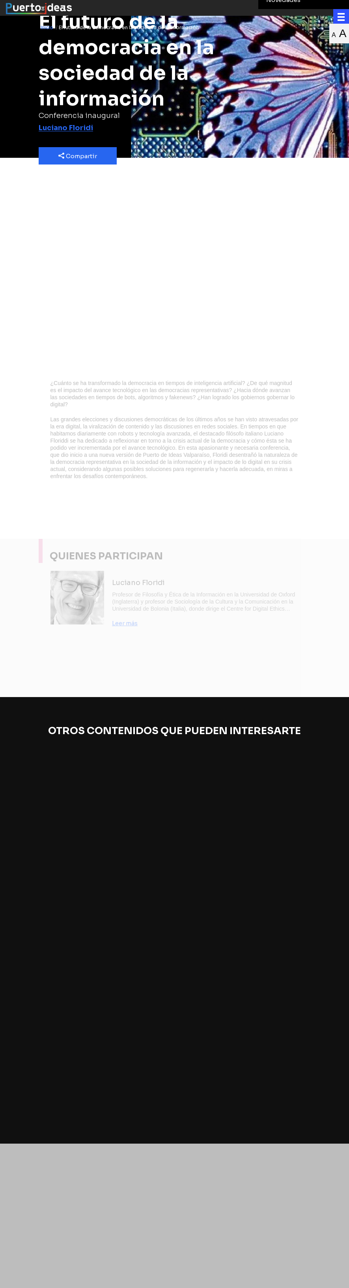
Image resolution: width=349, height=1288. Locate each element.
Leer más (125, 623)
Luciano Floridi (66, 127)
